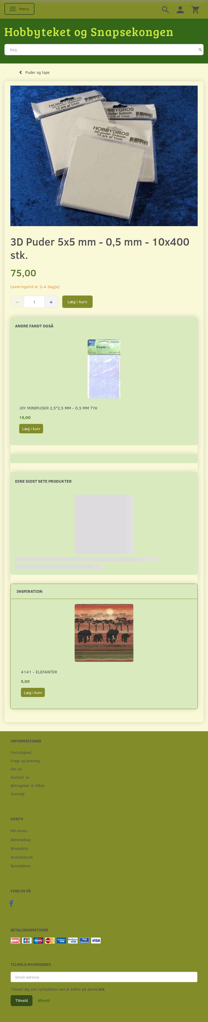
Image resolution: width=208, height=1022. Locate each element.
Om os (16, 768)
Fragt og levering (25, 760)
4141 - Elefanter (39, 672)
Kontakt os (20, 777)
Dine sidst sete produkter (43, 481)
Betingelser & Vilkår (28, 785)
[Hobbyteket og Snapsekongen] (89, 31)
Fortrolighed (21, 752)
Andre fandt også (34, 326)
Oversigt (18, 793)
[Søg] (200, 50)
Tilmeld (21, 1000)
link (101, 989)
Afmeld (44, 1000)
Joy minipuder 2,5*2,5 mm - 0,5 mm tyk (58, 408)
